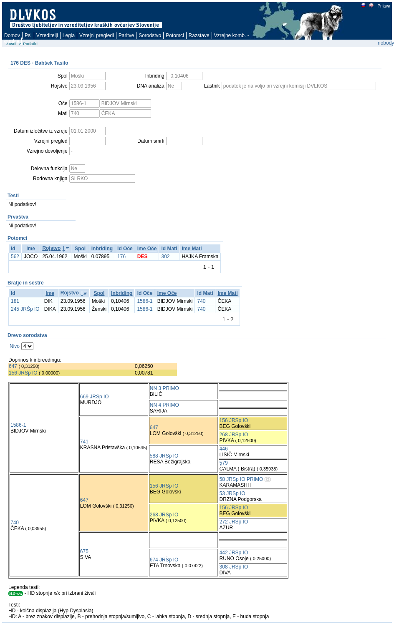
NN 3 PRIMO (164, 388)
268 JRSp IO (234, 435)
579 (224, 463)
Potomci (175, 35)
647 (13, 366)
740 (201, 301)
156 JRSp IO (23, 373)
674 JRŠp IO (164, 560)
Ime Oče (147, 249)
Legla (69, 35)
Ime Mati (192, 249)
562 (15, 256)
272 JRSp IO (234, 522)
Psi (28, 35)
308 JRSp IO (234, 567)
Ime (30, 249)
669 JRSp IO (94, 397)
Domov (12, 35)
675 (84, 551)
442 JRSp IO (234, 553)
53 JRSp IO (232, 493)
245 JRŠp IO (25, 309)
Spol (80, 249)
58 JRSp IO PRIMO (241, 479)
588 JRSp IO (164, 456)
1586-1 (144, 301)
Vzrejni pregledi (96, 35)
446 (224, 449)
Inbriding (102, 249)
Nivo (15, 346)
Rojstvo (51, 248)
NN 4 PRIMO (164, 405)
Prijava (383, 6)
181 (15, 301)
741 (84, 442)
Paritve (126, 35)
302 (165, 256)
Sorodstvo (150, 35)
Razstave (199, 35)
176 (121, 256)
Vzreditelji (47, 35)
